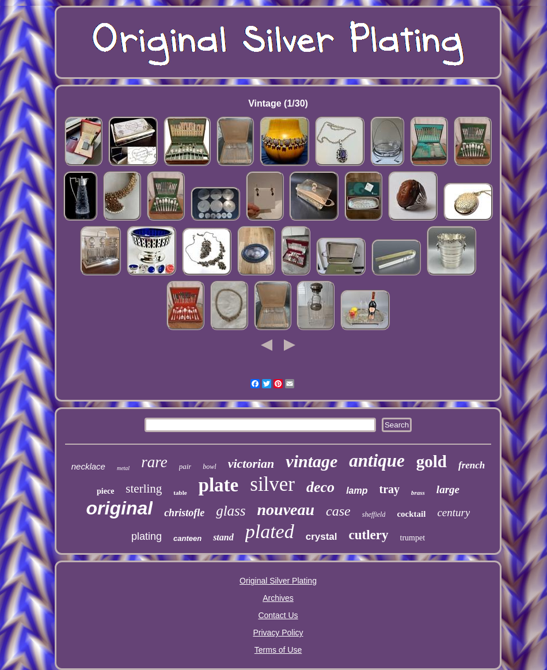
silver (272, 484)
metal (123, 468)
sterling (144, 488)
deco (320, 487)
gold (431, 461)
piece (105, 491)
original (119, 508)
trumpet (413, 537)
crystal (321, 536)
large (447, 489)
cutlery (369, 535)
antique (376, 461)
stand (223, 537)
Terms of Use (278, 649)
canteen (187, 538)
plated (269, 531)
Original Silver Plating (278, 580)
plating (146, 536)
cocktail (411, 513)
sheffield (374, 514)
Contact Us (278, 615)
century (453, 512)
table (180, 492)
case (338, 511)
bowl (209, 467)
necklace (88, 466)
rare (154, 462)
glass (230, 510)
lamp (356, 490)
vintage (311, 461)
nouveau (286, 509)
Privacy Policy (278, 632)
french (471, 465)
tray (389, 489)
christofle (184, 512)
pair (185, 466)
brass (418, 492)
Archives (278, 598)
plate (219, 485)
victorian (251, 463)
